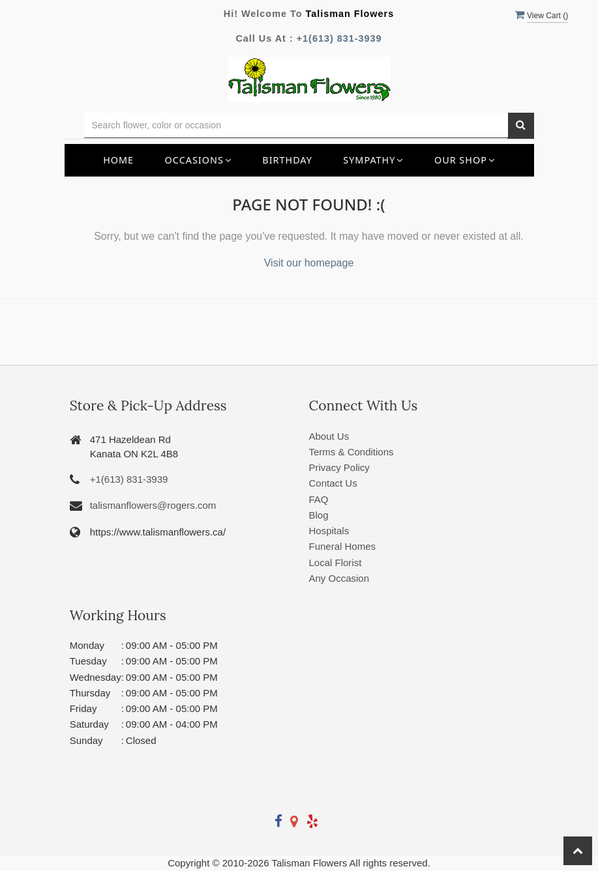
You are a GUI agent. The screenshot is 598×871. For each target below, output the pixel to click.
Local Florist (335, 562)
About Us (329, 436)
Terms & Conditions (351, 451)
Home (118, 160)
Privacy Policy (339, 467)
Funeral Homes (342, 546)
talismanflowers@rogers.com (153, 505)
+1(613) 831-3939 (339, 38)
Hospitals (329, 530)
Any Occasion (339, 578)
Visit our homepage (309, 262)
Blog (319, 515)
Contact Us (333, 483)
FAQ (319, 499)
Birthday (287, 160)
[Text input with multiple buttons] (296, 125)
